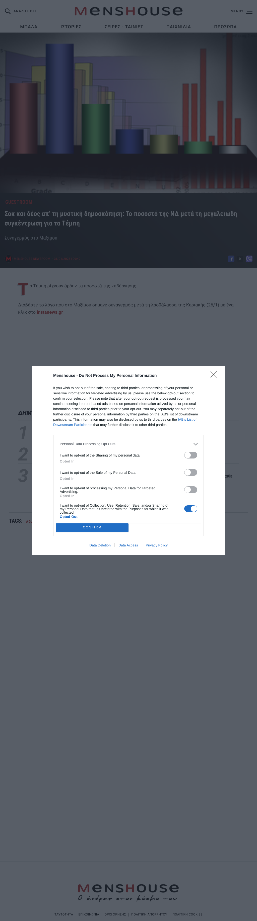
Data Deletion (100, 545)
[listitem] (128, 444)
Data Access (128, 545)
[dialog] (128, 460)
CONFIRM (92, 527)
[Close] (215, 376)
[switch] (190, 455)
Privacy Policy (157, 545)
